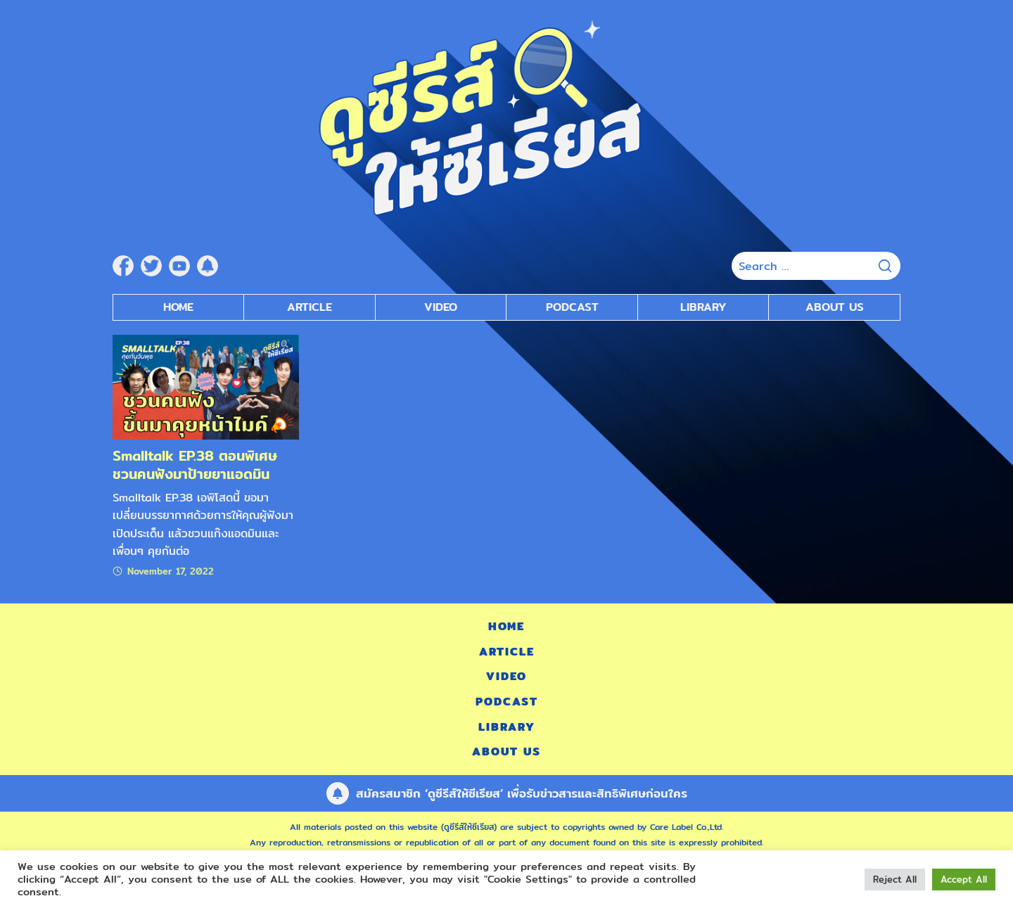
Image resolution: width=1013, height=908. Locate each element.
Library (703, 307)
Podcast (507, 701)
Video (506, 676)
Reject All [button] (895, 879)
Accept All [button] (964, 879)
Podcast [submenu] (572, 307)
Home (178, 307)
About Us (834, 307)
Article (309, 307)
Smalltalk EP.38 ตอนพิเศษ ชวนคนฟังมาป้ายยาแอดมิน (195, 465)
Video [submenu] (440, 307)
